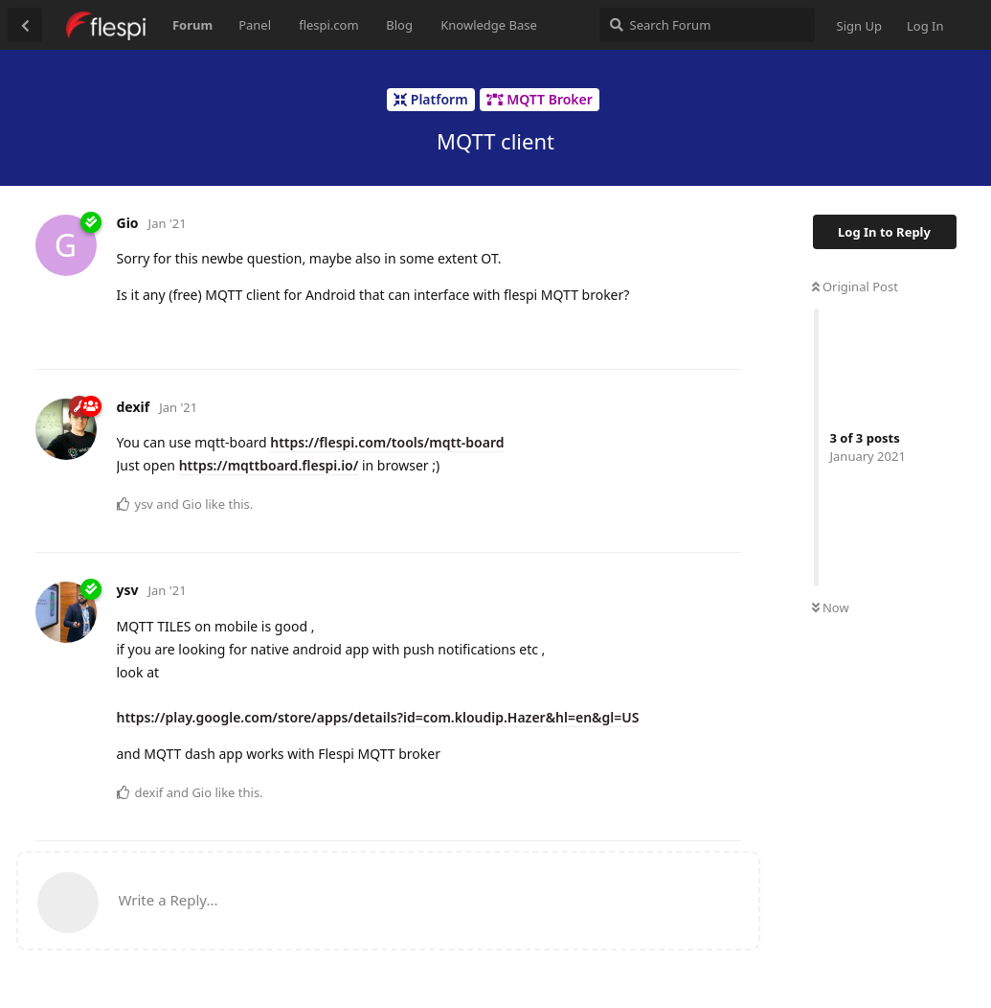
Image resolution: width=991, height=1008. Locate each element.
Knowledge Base (488, 25)
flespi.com (328, 25)
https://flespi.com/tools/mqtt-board (387, 442)
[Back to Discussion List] (25, 25)
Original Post (855, 286)
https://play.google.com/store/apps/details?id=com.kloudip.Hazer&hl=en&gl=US (378, 717)
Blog (399, 25)
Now (830, 607)
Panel (254, 25)
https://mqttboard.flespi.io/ (269, 465)
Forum (192, 25)
